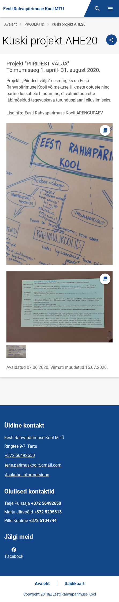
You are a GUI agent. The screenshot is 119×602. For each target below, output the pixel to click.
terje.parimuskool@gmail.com (33, 465)
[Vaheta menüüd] (110, 8)
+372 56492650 (20, 455)
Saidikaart (74, 583)
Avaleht (10, 24)
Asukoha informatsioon (27, 474)
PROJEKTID (34, 24)
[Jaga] (111, 39)
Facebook (14, 552)
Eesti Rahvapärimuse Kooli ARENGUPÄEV (64, 113)
